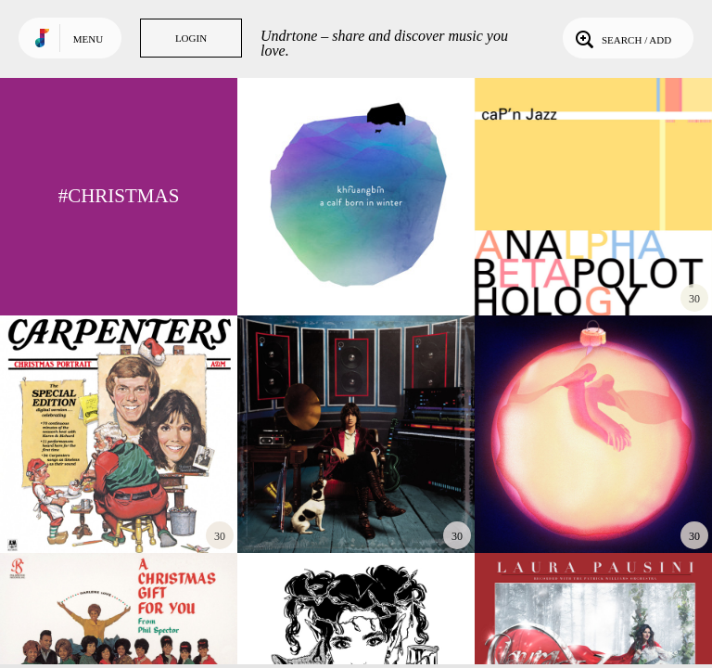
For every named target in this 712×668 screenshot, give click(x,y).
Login (191, 38)
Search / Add (621, 38)
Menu (88, 39)
